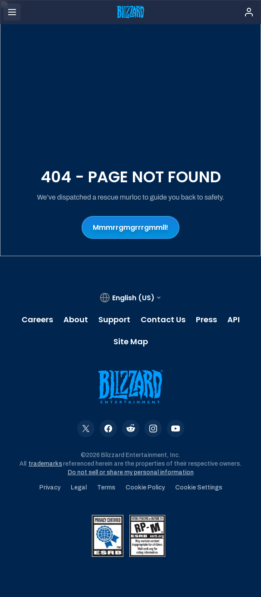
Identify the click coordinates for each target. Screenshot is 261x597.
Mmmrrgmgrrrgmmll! (130, 227)
